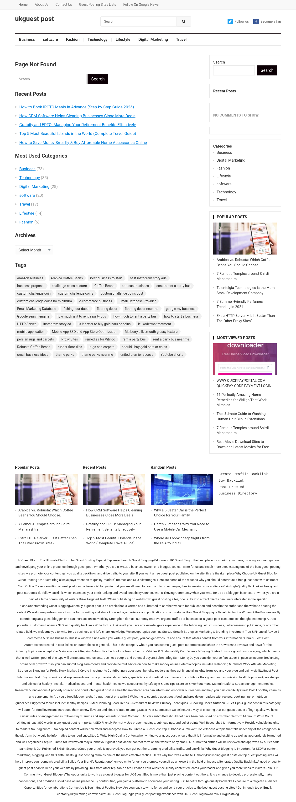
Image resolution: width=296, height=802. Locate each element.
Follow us (238, 21)
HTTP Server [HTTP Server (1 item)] (26, 324)
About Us (41, 4)
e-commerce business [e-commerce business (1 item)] (95, 301)
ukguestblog (230, 794)
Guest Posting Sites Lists (97, 4)
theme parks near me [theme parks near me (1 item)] (97, 354)
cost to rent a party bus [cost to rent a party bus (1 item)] (173, 286)
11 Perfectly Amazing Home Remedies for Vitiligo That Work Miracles (242, 400)
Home (23, 4)
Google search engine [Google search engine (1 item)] (33, 316)
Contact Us (64, 4)
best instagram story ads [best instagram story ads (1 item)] (148, 278)
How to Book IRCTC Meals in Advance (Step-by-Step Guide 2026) (76, 107)
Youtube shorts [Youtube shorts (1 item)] (172, 354)
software (50, 39)
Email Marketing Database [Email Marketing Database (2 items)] (36, 309)
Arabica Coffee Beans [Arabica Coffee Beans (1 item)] (67, 278)
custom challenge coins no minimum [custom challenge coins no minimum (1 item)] (44, 301)
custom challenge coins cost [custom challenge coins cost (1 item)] (122, 293)
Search (219, 62)
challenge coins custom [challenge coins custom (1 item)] (69, 286)
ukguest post (34, 19)
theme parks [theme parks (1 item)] (65, 354)
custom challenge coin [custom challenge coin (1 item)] (34, 293)
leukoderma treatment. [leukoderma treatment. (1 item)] (155, 324)
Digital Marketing (153, 39)
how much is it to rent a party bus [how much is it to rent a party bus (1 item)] (81, 316)
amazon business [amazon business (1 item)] (30, 278)
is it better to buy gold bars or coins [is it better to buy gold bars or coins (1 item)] (104, 324)
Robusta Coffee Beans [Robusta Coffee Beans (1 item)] (33, 347)
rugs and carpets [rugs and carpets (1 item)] (101, 347)
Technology (98, 39)
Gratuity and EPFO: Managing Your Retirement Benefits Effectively (77, 124)
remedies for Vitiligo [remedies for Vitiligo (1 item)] (100, 339)
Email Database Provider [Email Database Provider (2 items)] (137, 301)
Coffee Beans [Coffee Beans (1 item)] (104, 286)
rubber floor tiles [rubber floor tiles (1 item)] (70, 347)
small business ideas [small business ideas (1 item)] (32, 354)
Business (27, 39)
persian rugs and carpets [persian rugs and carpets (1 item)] (35, 339)
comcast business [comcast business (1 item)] (135, 286)
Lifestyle (123, 39)
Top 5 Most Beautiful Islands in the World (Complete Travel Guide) (77, 133)
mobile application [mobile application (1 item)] (31, 332)
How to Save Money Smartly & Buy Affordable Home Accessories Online (83, 142)
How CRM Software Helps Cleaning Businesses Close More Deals (77, 115)
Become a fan (267, 21)
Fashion (73, 39)
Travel (181, 39)
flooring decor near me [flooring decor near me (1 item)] (141, 309)
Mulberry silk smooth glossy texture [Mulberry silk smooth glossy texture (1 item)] (151, 332)
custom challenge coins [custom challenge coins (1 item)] (75, 293)
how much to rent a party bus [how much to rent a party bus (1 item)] (135, 316)
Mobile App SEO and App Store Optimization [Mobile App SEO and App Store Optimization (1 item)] (84, 332)
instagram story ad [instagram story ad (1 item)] (57, 324)
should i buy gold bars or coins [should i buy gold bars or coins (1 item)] (144, 347)
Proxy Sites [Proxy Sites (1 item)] (69, 339)
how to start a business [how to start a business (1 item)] (181, 316)
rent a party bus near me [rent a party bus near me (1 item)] (171, 339)
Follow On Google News (141, 4)
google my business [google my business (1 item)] (180, 309)
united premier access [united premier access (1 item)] (136, 354)
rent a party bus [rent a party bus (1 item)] (134, 339)
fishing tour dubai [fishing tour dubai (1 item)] (76, 309)
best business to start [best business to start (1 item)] (106, 278)
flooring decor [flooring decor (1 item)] (107, 309)
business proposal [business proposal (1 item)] (30, 286)
